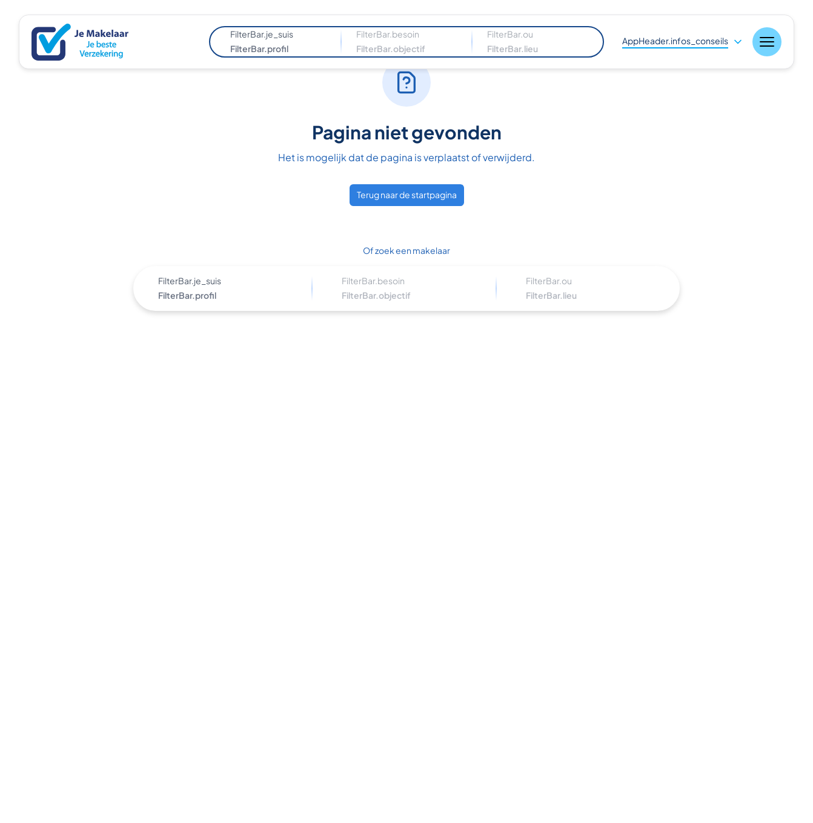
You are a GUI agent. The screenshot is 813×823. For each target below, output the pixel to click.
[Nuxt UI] (88, 42)
